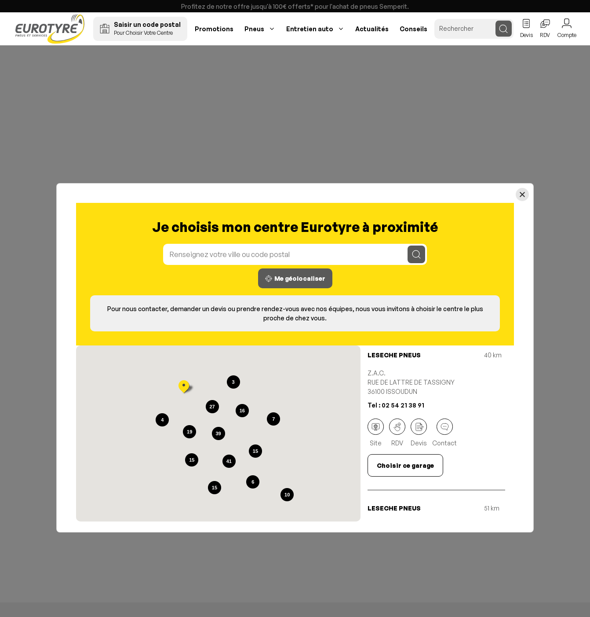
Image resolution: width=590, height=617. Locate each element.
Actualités (372, 29)
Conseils (413, 29)
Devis (419, 433)
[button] (184, 387)
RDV (397, 433)
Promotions (214, 29)
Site (376, 433)
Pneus (254, 29)
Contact (444, 433)
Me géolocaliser (295, 278)
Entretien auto (309, 29)
